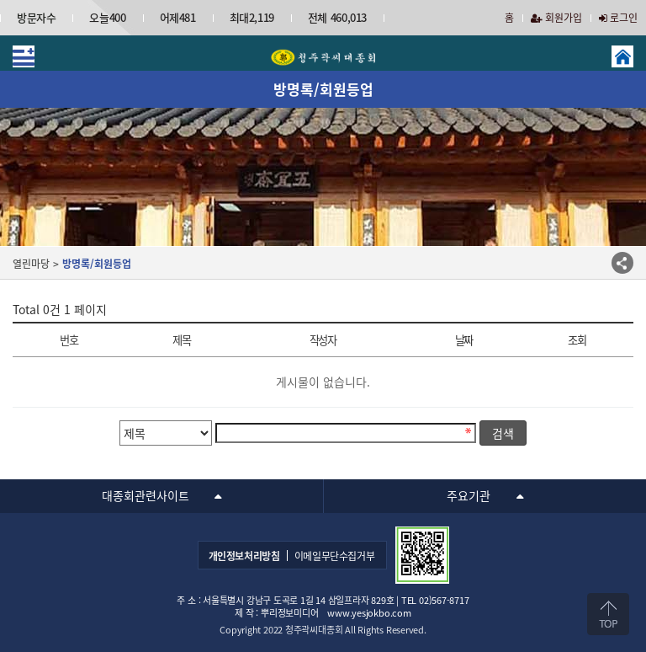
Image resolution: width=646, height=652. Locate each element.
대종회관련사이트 (145, 495)
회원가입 (556, 17)
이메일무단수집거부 (334, 556)
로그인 (618, 17)
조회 (576, 340)
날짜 (464, 340)
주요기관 (468, 495)
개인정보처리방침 (244, 556)
